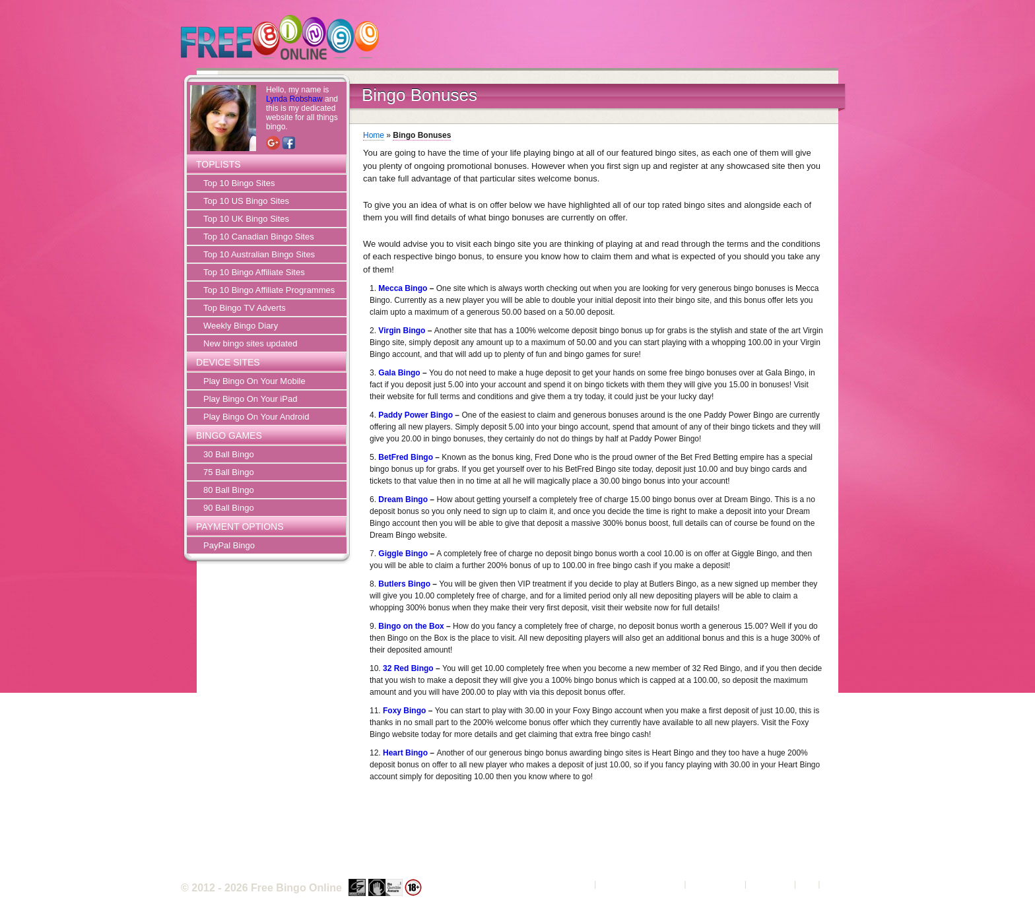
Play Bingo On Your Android (256, 417)
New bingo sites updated (250, 343)
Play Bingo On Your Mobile (254, 381)
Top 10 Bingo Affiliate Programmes (269, 290)
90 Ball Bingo (228, 508)
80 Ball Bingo (228, 490)
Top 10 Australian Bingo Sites (259, 254)
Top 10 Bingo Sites (239, 183)
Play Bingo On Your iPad (250, 399)
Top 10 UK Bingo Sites (246, 219)
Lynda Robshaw (294, 99)
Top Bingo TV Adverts (244, 308)
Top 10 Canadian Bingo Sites (258, 236)
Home (373, 135)
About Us (573, 884)
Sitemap (838, 884)
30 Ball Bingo (228, 454)
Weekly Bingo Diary (240, 326)
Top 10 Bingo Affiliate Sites (254, 272)
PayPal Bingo (229, 545)
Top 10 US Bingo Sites (246, 201)
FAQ (807, 884)
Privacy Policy (715, 884)
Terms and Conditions (640, 884)
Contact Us (770, 884)
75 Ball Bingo (228, 472)
